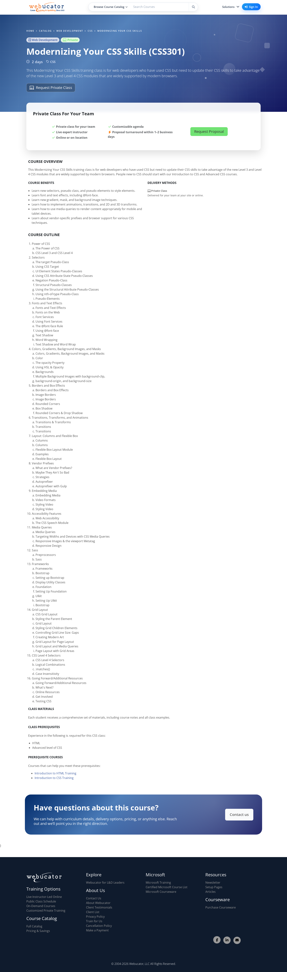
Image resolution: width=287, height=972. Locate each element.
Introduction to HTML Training (55, 775)
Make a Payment (97, 930)
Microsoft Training (158, 883)
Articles (210, 892)
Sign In (251, 7)
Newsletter (212, 883)
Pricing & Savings (38, 931)
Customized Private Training (45, 911)
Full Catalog (34, 926)
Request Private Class (50, 87)
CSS (50, 62)
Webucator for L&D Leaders (105, 883)
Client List (92, 912)
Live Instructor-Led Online (44, 897)
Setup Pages (213, 887)
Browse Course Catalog (111, 7)
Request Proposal (209, 131)
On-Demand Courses (40, 906)
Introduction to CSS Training (54, 780)
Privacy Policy (95, 917)
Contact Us (93, 898)
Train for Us (94, 921)
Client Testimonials (99, 907)
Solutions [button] (228, 7)
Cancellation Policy (99, 926)
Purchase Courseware (220, 907)
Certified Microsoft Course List (166, 887)
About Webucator (98, 903)
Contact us (235, 814)
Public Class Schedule (41, 901)
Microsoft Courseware (161, 892)
